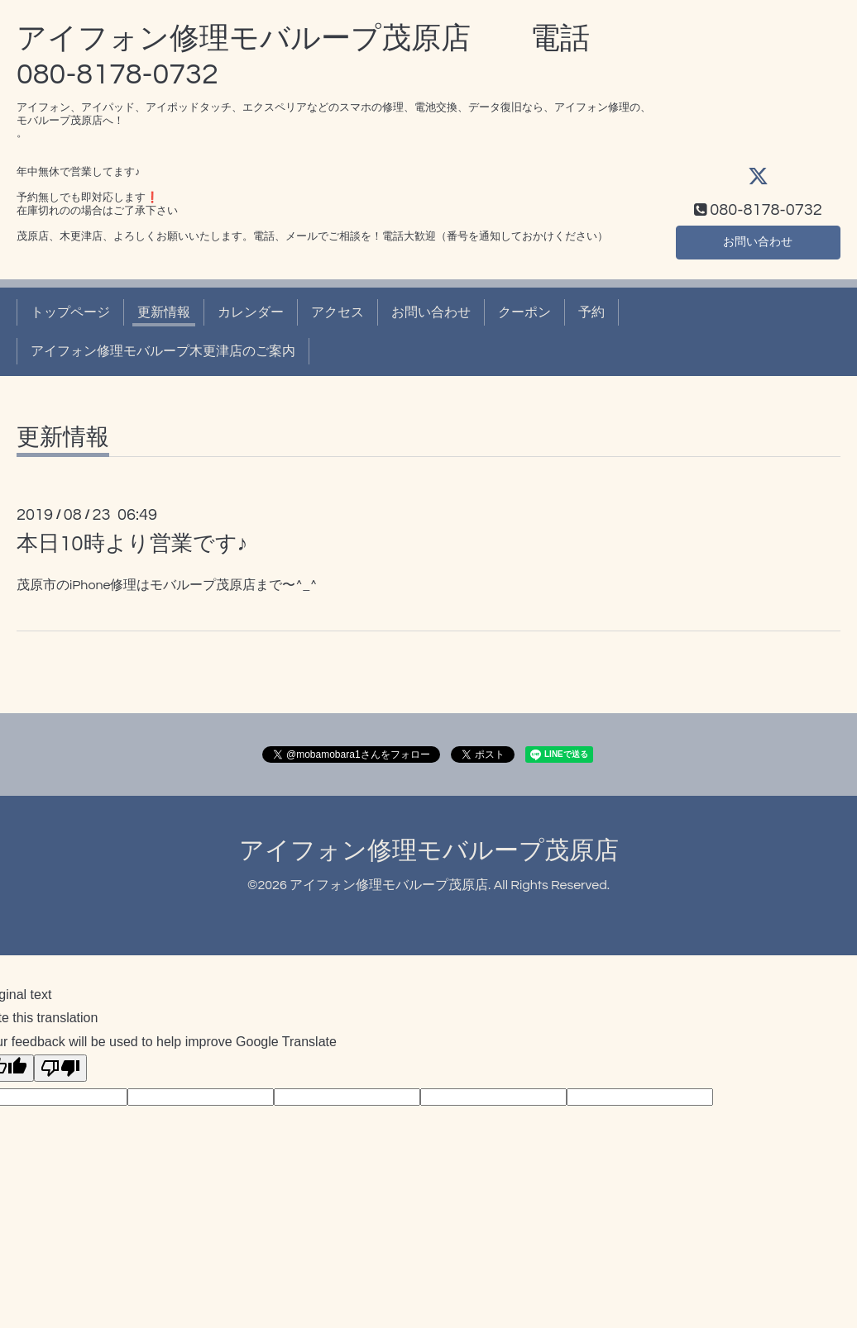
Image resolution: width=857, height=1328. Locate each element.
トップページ (70, 312)
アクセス (337, 312)
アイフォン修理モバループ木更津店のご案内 (163, 351)
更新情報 (163, 312)
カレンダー (251, 312)
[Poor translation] (60, 1068)
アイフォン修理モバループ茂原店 (429, 851)
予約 (591, 312)
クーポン (524, 312)
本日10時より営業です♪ (132, 544)
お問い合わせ (757, 240)
